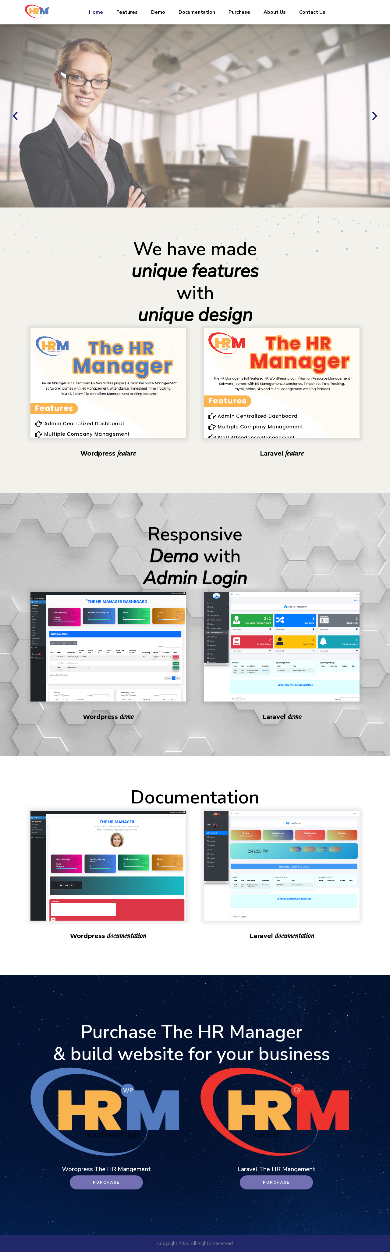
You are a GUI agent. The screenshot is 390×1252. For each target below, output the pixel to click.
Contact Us (312, 12)
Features (127, 12)
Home (96, 12)
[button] (15, 115)
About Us (275, 12)
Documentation (197, 12)
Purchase (239, 12)
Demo (158, 12)
